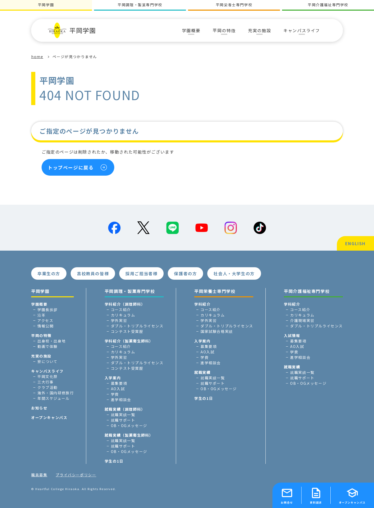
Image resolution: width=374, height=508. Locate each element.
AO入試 (118, 388)
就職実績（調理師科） (125, 409)
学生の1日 (114, 461)
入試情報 (292, 335)
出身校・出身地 (51, 341)
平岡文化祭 (47, 376)
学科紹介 (202, 304)
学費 (115, 394)
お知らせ (39, 407)
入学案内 (113, 377)
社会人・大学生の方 (234, 273)
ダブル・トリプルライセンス (137, 325)
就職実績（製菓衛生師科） (129, 435)
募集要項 (119, 383)
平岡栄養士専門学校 (234, 4)
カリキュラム (123, 315)
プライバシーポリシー (76, 474)
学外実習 (119, 320)
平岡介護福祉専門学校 (328, 4)
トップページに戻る (71, 167)
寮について (47, 361)
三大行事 (45, 382)
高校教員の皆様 (93, 273)
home (37, 56)
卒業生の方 (48, 273)
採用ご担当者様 (141, 273)
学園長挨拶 (47, 309)
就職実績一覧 (123, 414)
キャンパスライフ (47, 371)
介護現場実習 (302, 320)
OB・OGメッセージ (129, 425)
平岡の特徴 (41, 335)
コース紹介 (121, 309)
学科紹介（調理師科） (125, 304)
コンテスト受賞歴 (127, 331)
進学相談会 (121, 399)
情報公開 (45, 325)
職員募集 (39, 474)
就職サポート (123, 420)
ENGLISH (355, 243)
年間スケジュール (53, 398)
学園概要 (39, 304)
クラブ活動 (47, 387)
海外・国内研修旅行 (55, 392)
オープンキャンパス (49, 417)
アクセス (45, 320)
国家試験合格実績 (217, 331)
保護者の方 (185, 273)
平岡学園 (72, 30)
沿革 (41, 315)
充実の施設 (41, 356)
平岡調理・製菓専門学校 (140, 4)
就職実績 (202, 372)
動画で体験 (47, 346)
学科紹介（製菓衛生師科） (129, 341)
